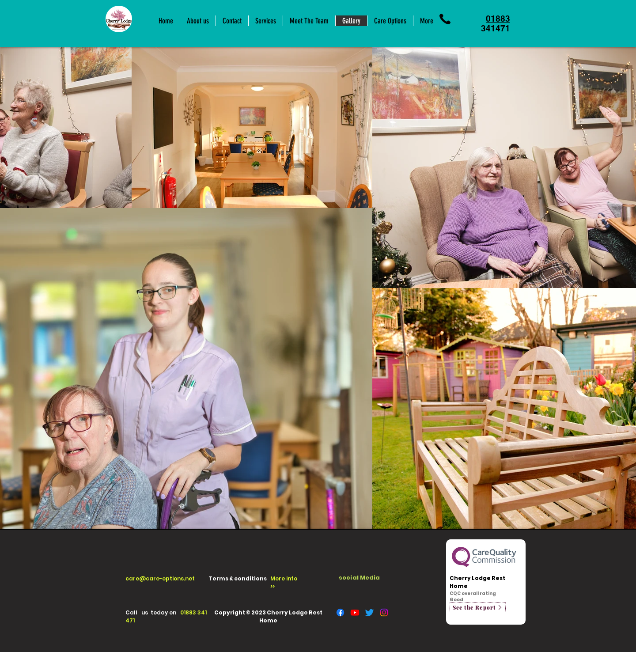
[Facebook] (340, 612)
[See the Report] (478, 607)
